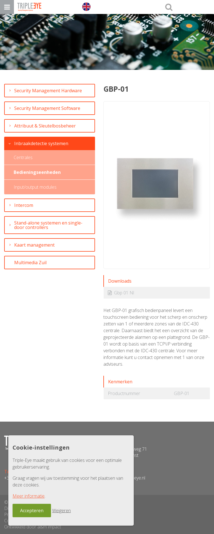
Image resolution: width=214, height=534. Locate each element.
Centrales (23, 157)
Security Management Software (47, 108)
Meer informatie (29, 496)
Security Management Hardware (48, 91)
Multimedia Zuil (30, 262)
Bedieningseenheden (37, 172)
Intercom (23, 205)
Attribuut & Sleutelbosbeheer (45, 126)
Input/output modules (35, 187)
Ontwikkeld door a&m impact (32, 527)
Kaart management (34, 245)
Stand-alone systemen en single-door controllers (48, 225)
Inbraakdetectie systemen (41, 143)
